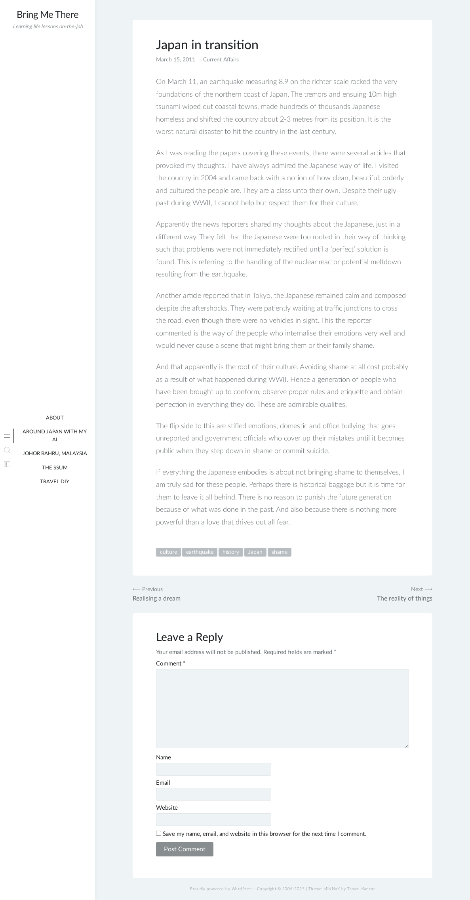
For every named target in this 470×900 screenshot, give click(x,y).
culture (168, 552)
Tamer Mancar (361, 889)
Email (163, 783)
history (231, 552)
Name (163, 758)
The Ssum (55, 468)
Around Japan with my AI (55, 435)
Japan (255, 552)
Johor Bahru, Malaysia (55, 453)
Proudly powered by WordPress (221, 889)
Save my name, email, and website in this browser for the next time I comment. (264, 834)
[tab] (7, 436)
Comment (170, 664)
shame (279, 552)
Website (167, 808)
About (55, 418)
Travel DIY (54, 481)
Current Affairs (221, 60)
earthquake (199, 552)
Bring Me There (48, 15)
